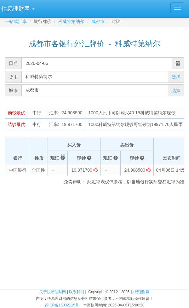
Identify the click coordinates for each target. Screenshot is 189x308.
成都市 (98, 21)
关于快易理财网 (52, 292)
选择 (176, 77)
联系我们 (76, 292)
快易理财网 (140, 292)
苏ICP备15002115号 (62, 305)
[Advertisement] (94, 238)
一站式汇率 (16, 21)
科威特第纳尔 (71, 21)
